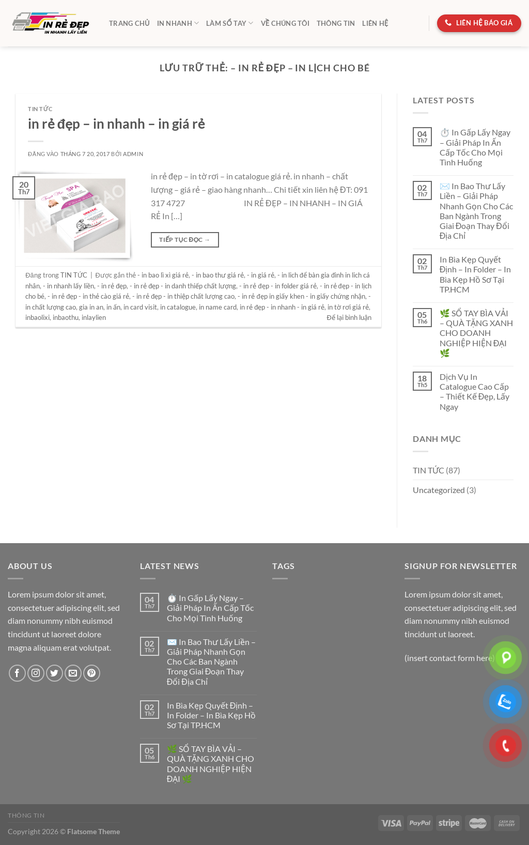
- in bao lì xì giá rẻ (163, 275)
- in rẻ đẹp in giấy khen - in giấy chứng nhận (301, 296)
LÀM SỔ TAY (229, 23)
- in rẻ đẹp (112, 286)
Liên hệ (375, 23)
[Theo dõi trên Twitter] (54, 673)
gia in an (91, 307)
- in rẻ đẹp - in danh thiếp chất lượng (183, 286)
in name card (218, 307)
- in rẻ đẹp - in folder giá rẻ (277, 286)
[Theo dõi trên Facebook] (17, 673)
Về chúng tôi (285, 23)
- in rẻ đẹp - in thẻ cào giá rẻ (88, 296)
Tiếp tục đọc (184, 239)
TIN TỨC (40, 108)
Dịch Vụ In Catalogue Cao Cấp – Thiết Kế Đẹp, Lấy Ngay (475, 391)
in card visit (140, 307)
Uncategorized (439, 490)
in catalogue (178, 307)
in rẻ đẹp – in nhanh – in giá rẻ (116, 123)
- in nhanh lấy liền (68, 286)
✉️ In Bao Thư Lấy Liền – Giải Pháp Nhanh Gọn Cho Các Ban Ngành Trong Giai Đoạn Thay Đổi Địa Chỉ (476, 210)
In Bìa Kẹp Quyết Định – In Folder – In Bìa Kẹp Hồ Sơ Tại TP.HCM (475, 274)
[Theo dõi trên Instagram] (35, 673)
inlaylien (94, 317)
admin (133, 153)
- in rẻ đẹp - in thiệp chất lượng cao (183, 296)
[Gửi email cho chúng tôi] (73, 673)
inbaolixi (37, 317)
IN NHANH (178, 23)
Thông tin (336, 23)
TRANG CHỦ (129, 23)
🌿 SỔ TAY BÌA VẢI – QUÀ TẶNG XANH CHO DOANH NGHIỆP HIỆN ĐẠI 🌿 (476, 333)
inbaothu (66, 317)
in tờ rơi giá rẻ (348, 307)
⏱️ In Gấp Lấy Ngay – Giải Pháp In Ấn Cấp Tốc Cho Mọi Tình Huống (475, 147)
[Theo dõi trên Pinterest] (91, 673)
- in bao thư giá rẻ (218, 275)
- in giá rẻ (260, 275)
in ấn (113, 307)
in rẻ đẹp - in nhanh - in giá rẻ (282, 307)
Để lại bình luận (349, 317)
